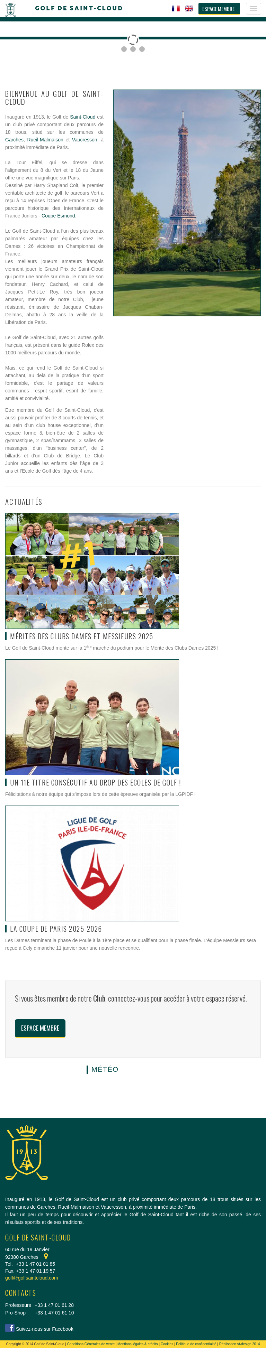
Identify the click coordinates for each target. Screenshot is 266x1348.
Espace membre (40, 1027)
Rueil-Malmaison (45, 139)
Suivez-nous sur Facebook (44, 1329)
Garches (14, 139)
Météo (105, 1069)
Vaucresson (84, 139)
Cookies (167, 1344)
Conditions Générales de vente (91, 1344)
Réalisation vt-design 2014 (239, 1344)
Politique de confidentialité (196, 1344)
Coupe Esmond (58, 216)
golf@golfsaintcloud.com (31, 1278)
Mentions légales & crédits (137, 1344)
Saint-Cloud (82, 117)
